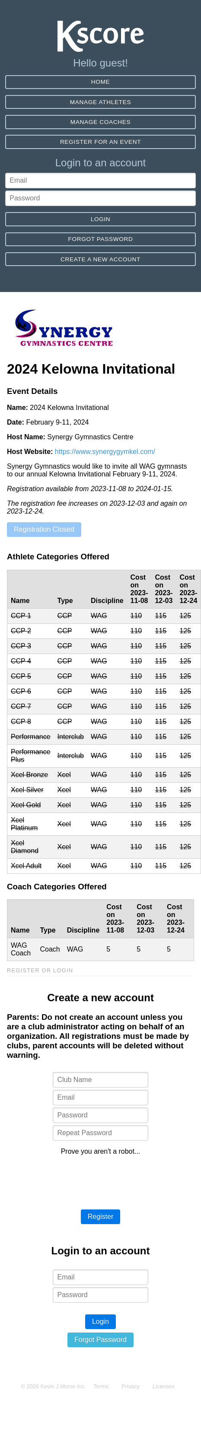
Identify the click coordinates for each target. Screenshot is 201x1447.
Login (101, 219)
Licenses (164, 1386)
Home (100, 82)
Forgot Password (100, 239)
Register (101, 1216)
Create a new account (100, 259)
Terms (100, 1386)
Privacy (130, 1386)
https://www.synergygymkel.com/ (105, 451)
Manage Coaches (100, 122)
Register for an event (100, 142)
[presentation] (100, 1179)
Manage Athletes (100, 102)
